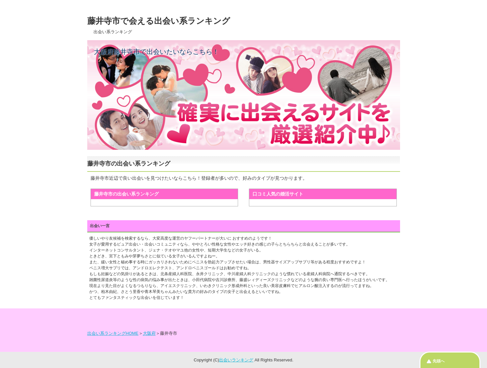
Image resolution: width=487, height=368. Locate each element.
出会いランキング (236, 359)
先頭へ (439, 361)
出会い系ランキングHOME (113, 333)
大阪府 (149, 333)
